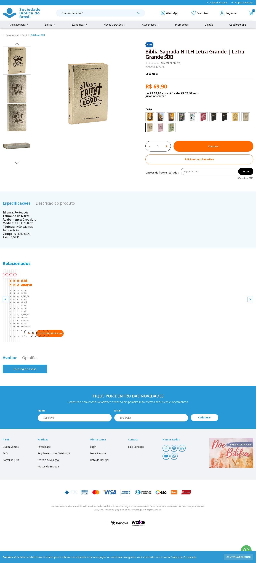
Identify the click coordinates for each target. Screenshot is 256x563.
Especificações (16, 203)
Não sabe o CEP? (245, 178)
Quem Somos (11, 479)
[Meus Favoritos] (199, 13)
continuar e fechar (238, 557)
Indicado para (19, 24)
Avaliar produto (170, 63)
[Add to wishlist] (199, 159)
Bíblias (50, 24)
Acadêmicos (150, 24)
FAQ (5, 486)
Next (17, 162)
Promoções (182, 24)
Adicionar (48, 362)
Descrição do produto (55, 203)
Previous (17, 43)
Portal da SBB (11, 492)
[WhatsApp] (169, 13)
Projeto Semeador (242, 2)
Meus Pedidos (98, 486)
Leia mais (151, 73)
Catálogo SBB (237, 24)
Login (93, 479)
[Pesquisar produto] (139, 14)
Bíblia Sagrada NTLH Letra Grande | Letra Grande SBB (33, 338)
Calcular (246, 171)
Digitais (209, 24)
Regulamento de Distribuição (54, 486)
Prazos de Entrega (48, 499)
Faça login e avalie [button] (25, 401)
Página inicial (12, 35)
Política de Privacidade (183, 557)
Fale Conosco (136, 479)
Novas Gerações (115, 24)
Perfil (24, 35)
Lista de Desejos (100, 492)
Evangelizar (79, 24)
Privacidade (44, 479)
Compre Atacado (217, 2)
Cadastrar (204, 450)
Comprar (213, 146)
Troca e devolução (48, 492)
